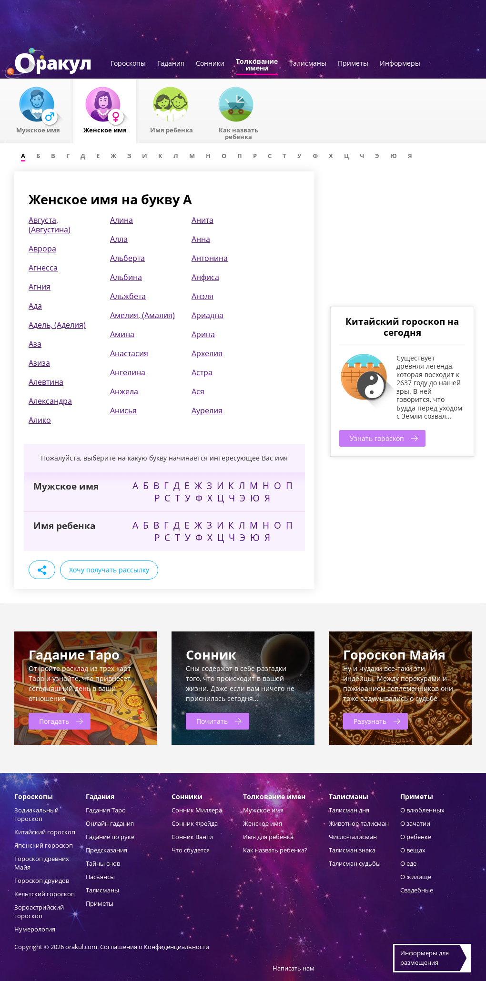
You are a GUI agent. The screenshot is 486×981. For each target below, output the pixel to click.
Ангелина (127, 372)
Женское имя (262, 823)
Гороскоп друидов (41, 880)
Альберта (127, 258)
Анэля (202, 296)
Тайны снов (103, 863)
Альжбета (128, 296)
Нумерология (34, 929)
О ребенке (415, 836)
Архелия (207, 353)
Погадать (54, 721)
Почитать (212, 721)
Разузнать (370, 721)
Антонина (210, 258)
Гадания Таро (106, 810)
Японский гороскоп (43, 845)
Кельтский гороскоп (44, 894)
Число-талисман (353, 836)
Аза (35, 344)
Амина (122, 334)
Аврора (42, 248)
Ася (198, 391)
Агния (40, 286)
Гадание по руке (110, 836)
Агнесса (43, 267)
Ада (35, 305)
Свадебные (416, 890)
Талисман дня (349, 810)
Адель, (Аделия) (57, 325)
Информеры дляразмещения (424, 958)
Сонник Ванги (192, 836)
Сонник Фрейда (195, 823)
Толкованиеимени (257, 65)
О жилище (415, 876)
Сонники (210, 64)
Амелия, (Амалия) (142, 315)
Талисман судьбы (355, 863)
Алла (119, 239)
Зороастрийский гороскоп (39, 911)
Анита (202, 220)
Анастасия (129, 353)
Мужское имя (263, 810)
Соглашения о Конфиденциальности (154, 946)
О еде (408, 863)
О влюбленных (422, 810)
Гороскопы (128, 64)
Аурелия (207, 410)
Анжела (124, 391)
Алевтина (46, 382)
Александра (50, 401)
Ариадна (207, 315)
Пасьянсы (100, 876)
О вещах (412, 850)
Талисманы (307, 64)
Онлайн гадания (110, 823)
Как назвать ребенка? (275, 850)
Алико (40, 420)
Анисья (123, 410)
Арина (203, 334)
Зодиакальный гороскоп (36, 814)
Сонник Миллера (197, 810)
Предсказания (106, 850)
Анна (201, 239)
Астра (202, 372)
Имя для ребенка (268, 836)
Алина (121, 220)
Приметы (353, 64)
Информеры (400, 64)
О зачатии (415, 823)
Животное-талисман (359, 823)
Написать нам (293, 968)
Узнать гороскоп (377, 438)
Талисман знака (352, 850)
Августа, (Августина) (50, 225)
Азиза (39, 363)
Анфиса (205, 277)
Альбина (126, 277)
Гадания (170, 64)
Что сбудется (191, 850)
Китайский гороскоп (44, 832)
